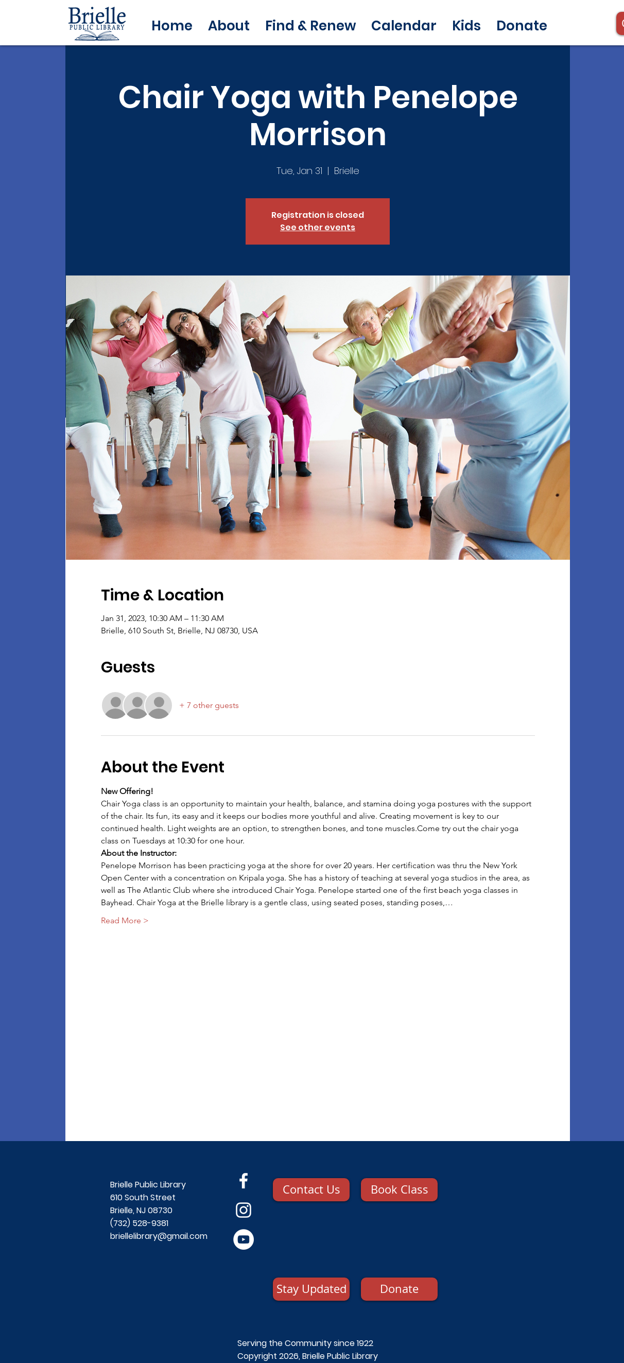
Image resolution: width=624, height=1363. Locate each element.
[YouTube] (243, 1239)
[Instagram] (243, 1210)
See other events (317, 227)
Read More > (125, 920)
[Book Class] (399, 1189)
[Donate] (399, 1289)
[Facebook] (243, 1180)
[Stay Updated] (311, 1289)
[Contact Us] (311, 1189)
